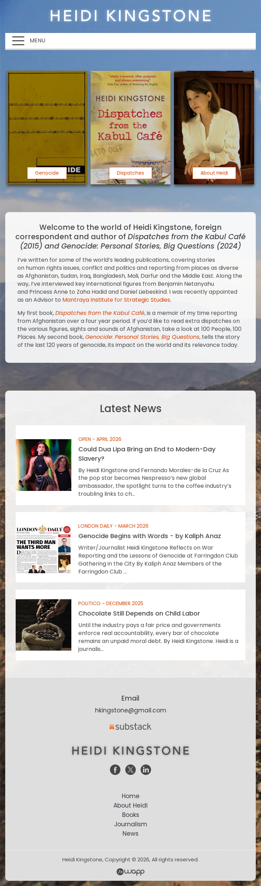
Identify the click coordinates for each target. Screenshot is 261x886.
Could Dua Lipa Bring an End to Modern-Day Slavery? (130, 465)
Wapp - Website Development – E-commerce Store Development (130, 872)
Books (130, 815)
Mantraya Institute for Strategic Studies (116, 300)
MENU (28, 41)
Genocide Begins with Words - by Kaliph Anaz (130, 547)
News (130, 833)
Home (131, 796)
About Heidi (130, 805)
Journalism (130, 824)
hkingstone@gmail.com (130, 710)
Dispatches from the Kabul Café (99, 313)
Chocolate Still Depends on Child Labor (130, 625)
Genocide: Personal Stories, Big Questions (142, 337)
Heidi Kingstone (130, 16)
